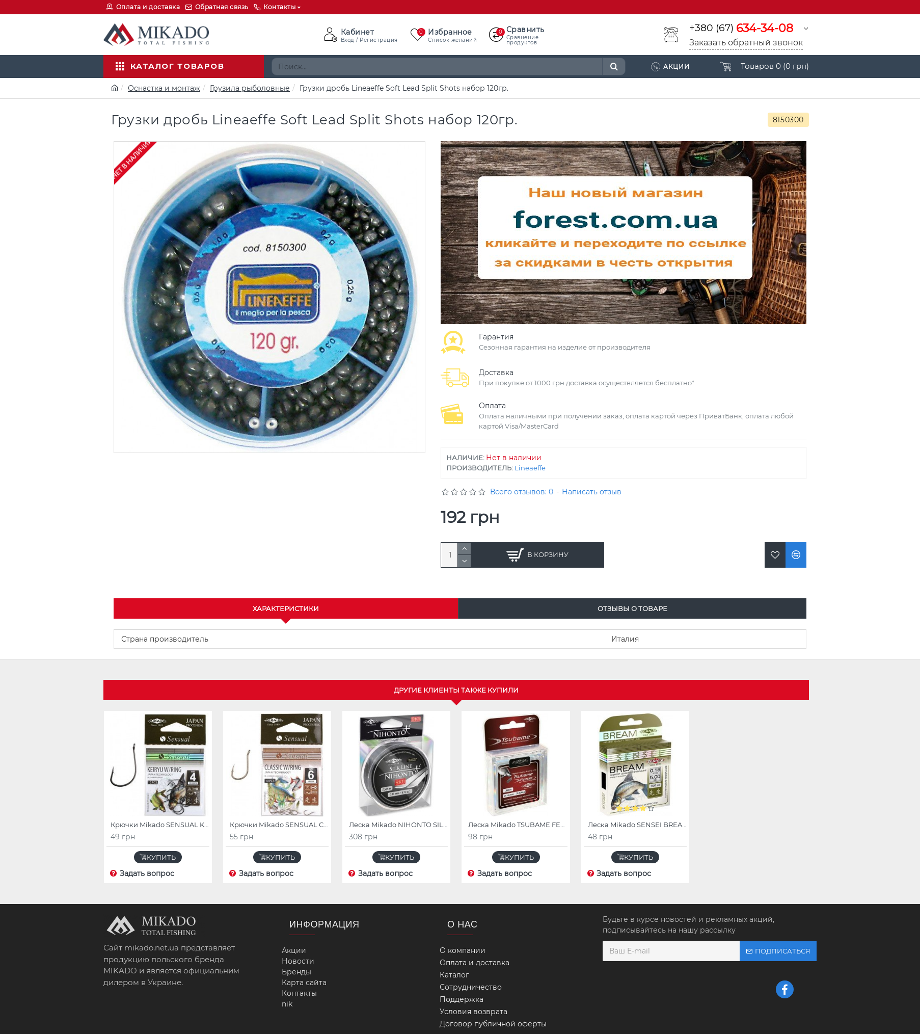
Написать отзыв (591, 491)
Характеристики (286, 608)
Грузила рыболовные (250, 88)
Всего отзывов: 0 (521, 491)
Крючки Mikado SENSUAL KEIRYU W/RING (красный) (160, 824)
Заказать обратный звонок (746, 42)
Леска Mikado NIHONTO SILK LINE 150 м (398, 824)
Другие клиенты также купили (456, 690)
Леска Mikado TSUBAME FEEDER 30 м (517, 824)
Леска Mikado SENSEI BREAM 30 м (637, 824)
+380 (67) (741, 28)
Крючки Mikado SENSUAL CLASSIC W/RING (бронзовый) (279, 824)
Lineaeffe (530, 468)
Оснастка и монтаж (164, 88)
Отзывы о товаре (632, 608)
